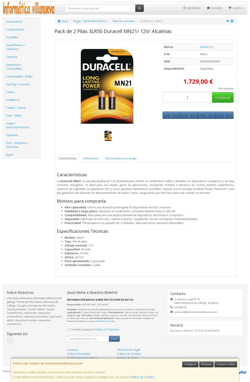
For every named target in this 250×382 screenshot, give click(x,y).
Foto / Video (14, 115)
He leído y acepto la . (95, 329)
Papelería (12, 135)
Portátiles (12, 37)
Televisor (12, 57)
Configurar (190, 364)
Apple (9, 154)
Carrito (236, 8)
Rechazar (206, 364)
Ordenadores (14, 21)
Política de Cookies (142, 377)
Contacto (215, 8)
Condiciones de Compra (82, 358)
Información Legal (128, 349)
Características (67, 158)
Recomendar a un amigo (121, 158)
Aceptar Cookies (226, 364)
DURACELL (207, 47)
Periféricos (13, 100)
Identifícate (191, 8)
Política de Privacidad (105, 321)
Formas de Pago (127, 358)
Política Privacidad (78, 354)
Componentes (15, 29)
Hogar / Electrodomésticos (18, 125)
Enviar (114, 338)
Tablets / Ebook (16, 108)
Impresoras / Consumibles (14, 66)
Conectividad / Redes (19, 76)
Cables (10, 92)
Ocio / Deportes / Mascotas (17, 145)
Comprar (222, 97)
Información (91, 158)
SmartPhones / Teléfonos (15, 47)
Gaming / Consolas (18, 84)
